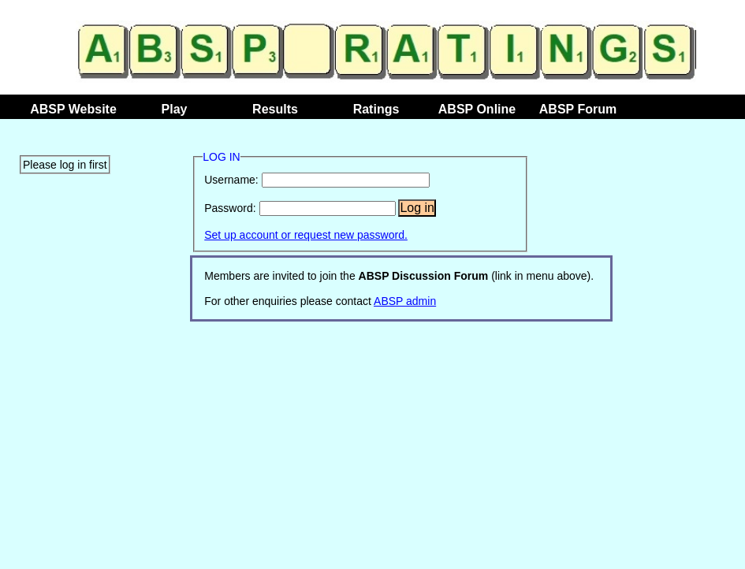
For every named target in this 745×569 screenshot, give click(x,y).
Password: (229, 208)
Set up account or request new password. (306, 235)
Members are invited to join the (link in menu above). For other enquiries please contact (399, 288)
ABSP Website (73, 109)
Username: (231, 179)
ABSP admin (405, 301)
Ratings (376, 109)
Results (275, 109)
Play (175, 109)
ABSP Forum (577, 109)
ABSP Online (477, 109)
